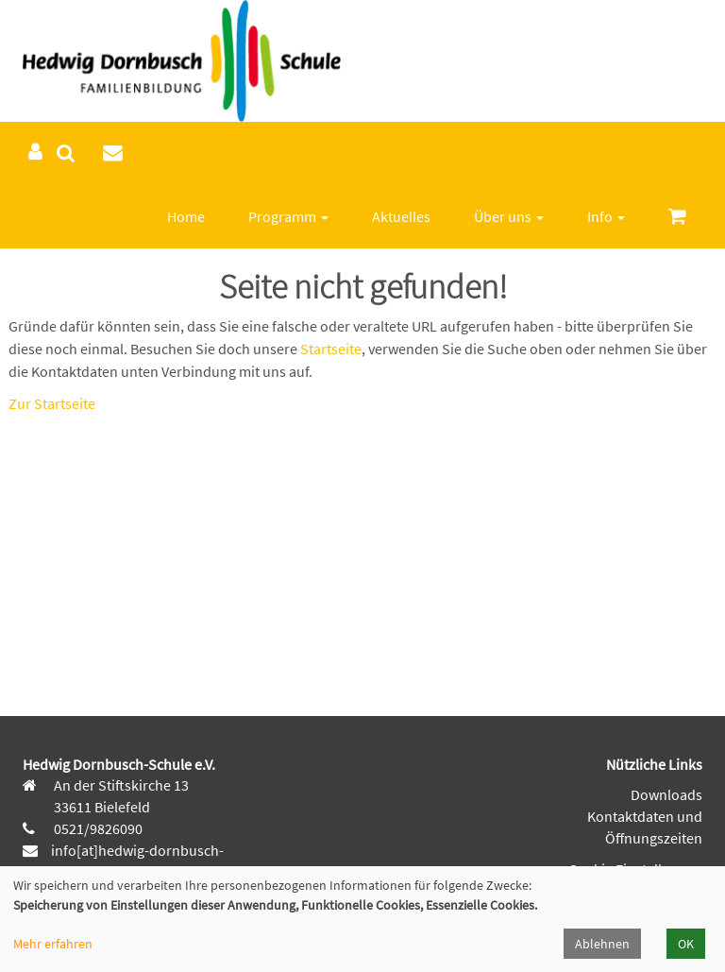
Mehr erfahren (53, 943)
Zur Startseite (51, 403)
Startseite (331, 348)
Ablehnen (602, 943)
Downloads (666, 794)
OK (686, 943)
